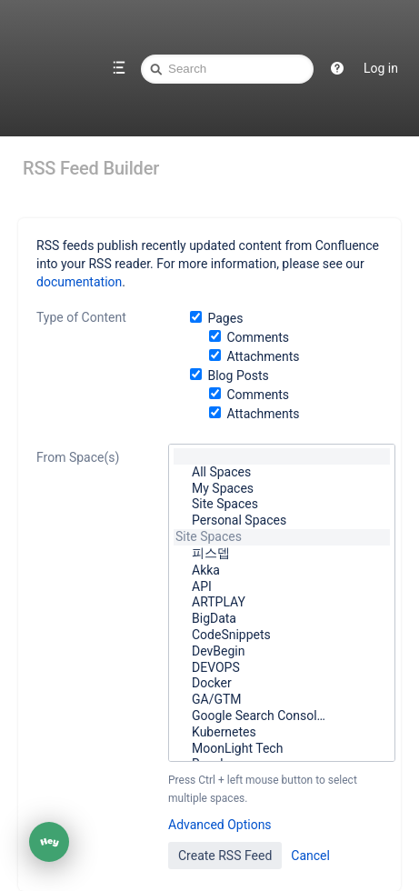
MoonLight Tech (282, 749)
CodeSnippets (282, 635)
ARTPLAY (282, 603)
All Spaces (282, 473)
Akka (282, 571)
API (282, 587)
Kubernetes (282, 733)
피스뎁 (282, 554)
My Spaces (282, 489)
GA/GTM (282, 700)
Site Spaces (282, 504)
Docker (282, 684)
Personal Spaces (282, 521)
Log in (381, 68)
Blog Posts (237, 375)
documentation (79, 282)
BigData (282, 619)
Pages (225, 318)
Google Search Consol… (282, 716)
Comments (257, 337)
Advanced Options (220, 824)
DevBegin (282, 652)
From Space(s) (77, 457)
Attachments (262, 356)
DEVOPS (282, 668)
